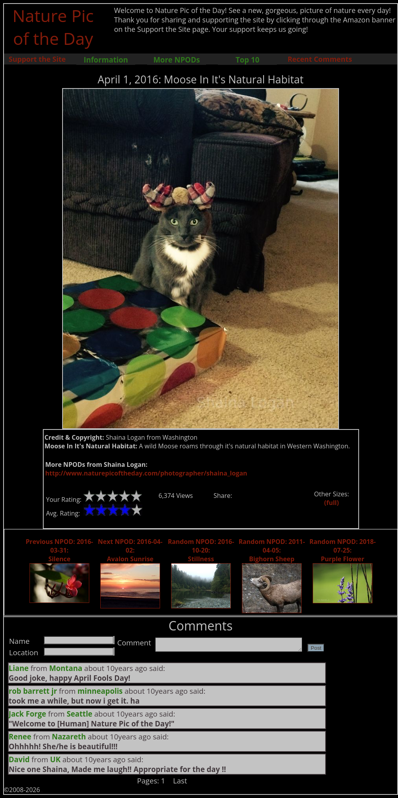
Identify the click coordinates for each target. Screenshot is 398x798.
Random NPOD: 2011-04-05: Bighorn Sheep (272, 550)
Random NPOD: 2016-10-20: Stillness (201, 550)
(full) (331, 502)
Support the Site (37, 59)
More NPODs (176, 60)
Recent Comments (319, 59)
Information (106, 60)
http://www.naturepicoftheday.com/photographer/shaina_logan (146, 473)
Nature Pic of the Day (53, 27)
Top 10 (247, 60)
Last (180, 780)
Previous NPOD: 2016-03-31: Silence (59, 550)
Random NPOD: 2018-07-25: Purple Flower (343, 550)
